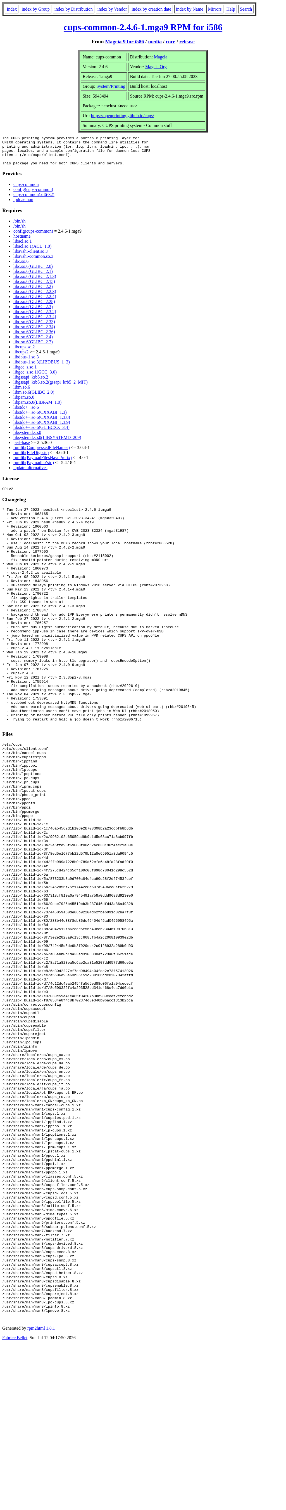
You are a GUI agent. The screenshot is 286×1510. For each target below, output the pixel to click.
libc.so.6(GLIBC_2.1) (33, 277)
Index (12, 9)
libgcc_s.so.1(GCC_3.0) (35, 377)
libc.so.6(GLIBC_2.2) (33, 292)
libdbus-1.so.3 (26, 362)
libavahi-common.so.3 (33, 262)
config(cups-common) (33, 195)
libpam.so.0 (23, 403)
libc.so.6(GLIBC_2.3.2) (34, 317)
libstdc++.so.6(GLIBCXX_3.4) (41, 433)
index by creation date (151, 9)
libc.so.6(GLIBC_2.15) (34, 287)
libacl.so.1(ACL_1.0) (32, 252)
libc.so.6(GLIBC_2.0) (33, 272)
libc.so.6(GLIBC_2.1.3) (34, 282)
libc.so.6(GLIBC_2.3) (33, 312)
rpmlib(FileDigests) (31, 458)
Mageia (160, 57)
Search (246, 9)
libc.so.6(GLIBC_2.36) (34, 337)
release (187, 41)
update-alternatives (30, 473)
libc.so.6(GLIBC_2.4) (33, 342)
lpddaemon (23, 205)
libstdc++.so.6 (26, 413)
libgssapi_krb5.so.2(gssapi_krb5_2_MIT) (50, 388)
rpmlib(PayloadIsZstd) (33, 468)
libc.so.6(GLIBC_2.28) (34, 307)
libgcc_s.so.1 (25, 372)
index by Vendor (112, 9)
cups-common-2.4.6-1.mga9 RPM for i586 (143, 27)
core (170, 41)
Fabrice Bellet (14, 1502)
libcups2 (20, 357)
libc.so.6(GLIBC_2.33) (34, 327)
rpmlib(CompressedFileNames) (41, 453)
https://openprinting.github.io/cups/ (122, 115)
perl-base (21, 448)
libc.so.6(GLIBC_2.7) (33, 347)
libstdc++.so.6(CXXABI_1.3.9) (41, 428)
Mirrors (215, 9)
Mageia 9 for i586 (124, 41)
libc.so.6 (20, 267)
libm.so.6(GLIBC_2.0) (33, 398)
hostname (21, 242)
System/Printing (110, 86)
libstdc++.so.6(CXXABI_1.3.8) (41, 423)
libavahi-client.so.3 (30, 257)
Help (231, 9)
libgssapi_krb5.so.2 (30, 383)
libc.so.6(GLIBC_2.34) (34, 332)
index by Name (189, 9)
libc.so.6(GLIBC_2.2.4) (34, 302)
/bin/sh (19, 227)
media (155, 41)
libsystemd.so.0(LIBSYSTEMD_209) (47, 443)
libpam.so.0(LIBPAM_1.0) (37, 408)
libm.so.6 (21, 393)
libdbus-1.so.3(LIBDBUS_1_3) (41, 367)
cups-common (26, 190)
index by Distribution (73, 9)
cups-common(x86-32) (33, 200)
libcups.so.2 (24, 352)
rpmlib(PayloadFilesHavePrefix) (42, 463)
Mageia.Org (156, 66)
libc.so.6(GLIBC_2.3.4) (34, 322)
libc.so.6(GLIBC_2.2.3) (34, 297)
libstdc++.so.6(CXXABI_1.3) (40, 418)
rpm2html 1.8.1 (41, 1493)
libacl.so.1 (22, 247)
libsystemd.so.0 (27, 438)
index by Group (35, 9)
